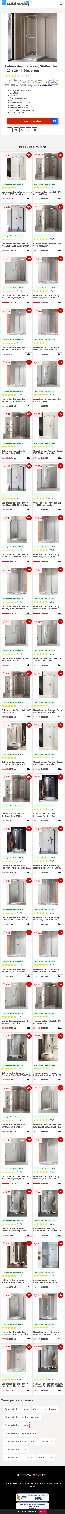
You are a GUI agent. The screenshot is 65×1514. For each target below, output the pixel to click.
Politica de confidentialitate (38, 1483)
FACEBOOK (24, 1475)
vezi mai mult (46, 86)
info (28, 198)
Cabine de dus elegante (45, 1409)
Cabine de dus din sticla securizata (22, 1417)
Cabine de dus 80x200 (16, 1441)
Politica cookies (29, 1511)
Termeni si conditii (13, 1483)
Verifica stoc (41, 121)
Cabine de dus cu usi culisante (20, 1457)
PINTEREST (39, 1475)
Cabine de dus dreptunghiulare (20, 1433)
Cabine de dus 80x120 (42, 1441)
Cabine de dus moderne (17, 1409)
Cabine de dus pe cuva (16, 1449)
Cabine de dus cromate (16, 1425)
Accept (43, 1511)
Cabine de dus (46, 1457)
